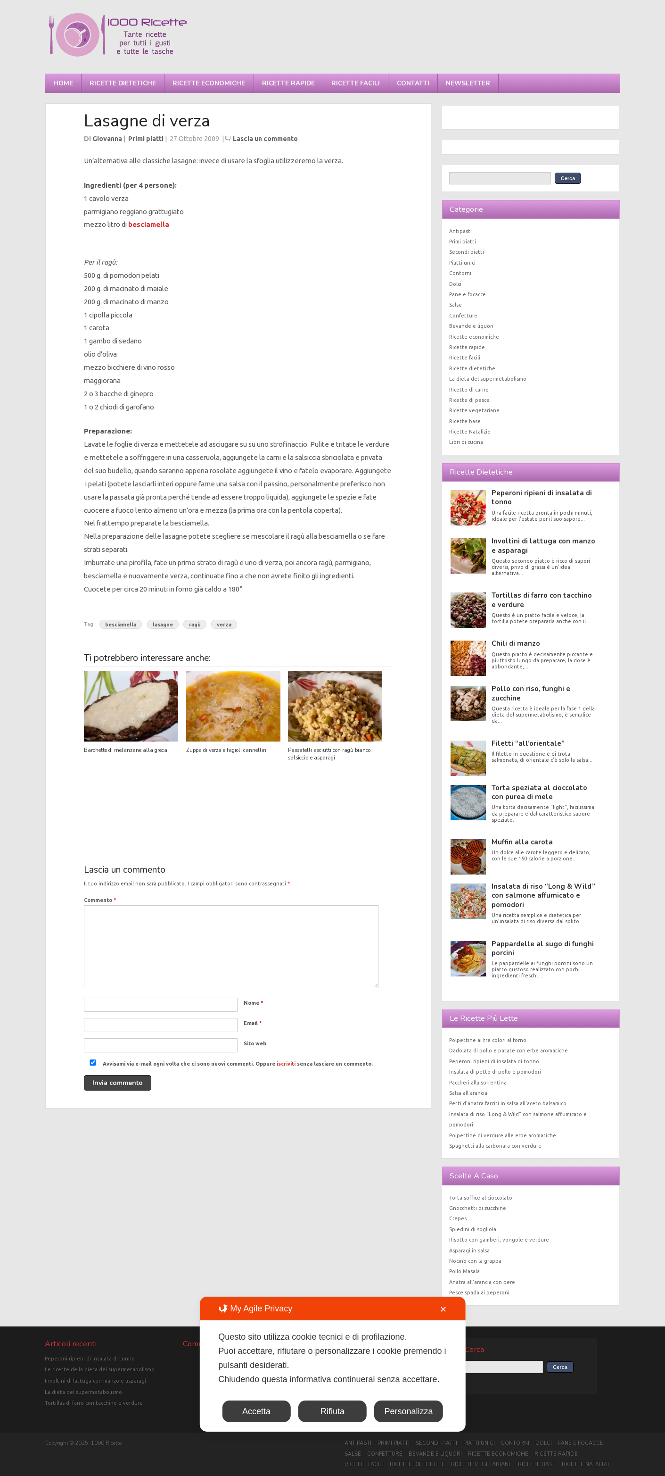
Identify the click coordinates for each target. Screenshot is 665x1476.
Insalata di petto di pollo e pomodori (495, 1072)
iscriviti (286, 1064)
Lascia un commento (265, 138)
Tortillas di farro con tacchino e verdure (542, 600)
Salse (455, 305)
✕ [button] (443, 1309)
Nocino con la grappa (475, 1261)
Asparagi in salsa (469, 1250)
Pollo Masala (464, 1271)
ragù (195, 624)
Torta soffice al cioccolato (480, 1198)
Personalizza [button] (408, 1411)
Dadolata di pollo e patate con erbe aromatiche (508, 1050)
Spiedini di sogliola (472, 1229)
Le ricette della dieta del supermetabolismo (100, 1369)
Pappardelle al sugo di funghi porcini (543, 948)
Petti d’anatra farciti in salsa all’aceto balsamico (507, 1103)
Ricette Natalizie (470, 431)
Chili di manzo (516, 643)
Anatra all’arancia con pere (482, 1282)
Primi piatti (146, 138)
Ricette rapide (288, 83)
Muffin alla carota (522, 842)
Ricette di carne (469, 389)
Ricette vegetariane (474, 410)
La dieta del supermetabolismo (487, 379)
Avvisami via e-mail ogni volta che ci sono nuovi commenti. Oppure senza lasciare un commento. (229, 1064)
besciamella (148, 224)
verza (224, 624)
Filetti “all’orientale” (528, 743)
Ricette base (465, 421)
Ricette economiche (208, 83)
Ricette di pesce (469, 400)
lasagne (163, 624)
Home (63, 83)
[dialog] (332, 1364)
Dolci (455, 284)
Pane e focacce (467, 294)
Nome (253, 1003)
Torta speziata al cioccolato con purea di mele (539, 792)
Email (253, 1023)
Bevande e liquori (471, 326)
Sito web (255, 1043)
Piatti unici (462, 263)
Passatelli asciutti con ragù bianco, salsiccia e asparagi (330, 754)
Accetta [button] (256, 1411)
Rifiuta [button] (332, 1411)
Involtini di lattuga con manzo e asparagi (543, 545)
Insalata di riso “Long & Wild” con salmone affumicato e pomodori (543, 895)
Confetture (463, 315)
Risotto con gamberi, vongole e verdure (499, 1240)
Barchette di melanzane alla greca (125, 750)
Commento (100, 900)
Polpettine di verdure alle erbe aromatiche (502, 1135)
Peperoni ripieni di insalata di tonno (542, 497)
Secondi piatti (466, 252)
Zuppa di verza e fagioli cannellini (227, 750)
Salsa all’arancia (468, 1093)
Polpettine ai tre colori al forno (487, 1040)
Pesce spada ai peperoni (479, 1292)
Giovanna (107, 138)
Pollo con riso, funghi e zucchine (531, 693)
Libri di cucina (466, 442)
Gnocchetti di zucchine (477, 1208)
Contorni (460, 273)
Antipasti (460, 231)
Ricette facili (355, 83)
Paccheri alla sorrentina (478, 1082)
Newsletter (468, 83)
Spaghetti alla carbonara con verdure (495, 1146)
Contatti (413, 83)
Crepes (458, 1218)
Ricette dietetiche (123, 83)
